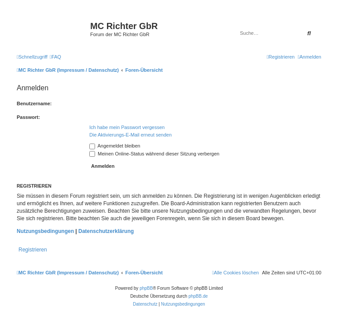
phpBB (146, 288)
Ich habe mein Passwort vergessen (127, 127)
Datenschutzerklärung (106, 231)
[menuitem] (55, 57)
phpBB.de (198, 296)
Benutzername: (34, 103)
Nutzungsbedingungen (45, 231)
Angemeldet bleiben (114, 145)
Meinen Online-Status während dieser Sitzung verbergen (154, 153)
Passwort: (28, 117)
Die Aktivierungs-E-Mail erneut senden (130, 134)
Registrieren (32, 250)
